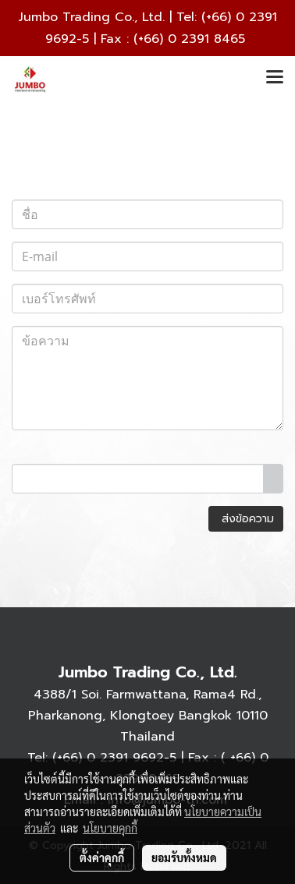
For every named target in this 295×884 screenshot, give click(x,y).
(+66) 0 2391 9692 (108, 757)
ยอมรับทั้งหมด (184, 857)
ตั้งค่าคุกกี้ (102, 857)
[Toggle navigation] (275, 78)
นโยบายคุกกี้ (110, 828)
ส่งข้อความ (246, 519)
